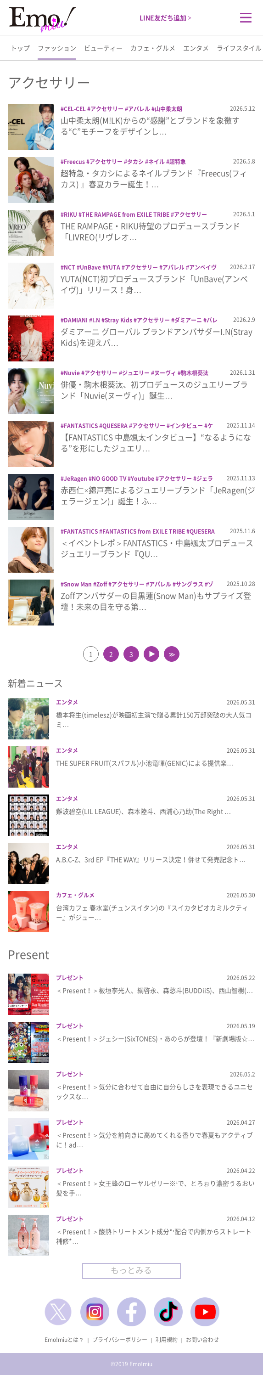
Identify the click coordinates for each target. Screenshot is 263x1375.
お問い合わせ (202, 1340)
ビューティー (103, 47)
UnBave (90, 267)
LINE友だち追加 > (165, 17)
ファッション (57, 47)
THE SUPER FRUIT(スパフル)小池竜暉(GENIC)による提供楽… (144, 762)
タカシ (135, 162)
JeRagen (75, 478)
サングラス (189, 584)
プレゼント (70, 978)
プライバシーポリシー (119, 1340)
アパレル (139, 109)
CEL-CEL (75, 109)
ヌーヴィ (165, 373)
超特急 (177, 162)
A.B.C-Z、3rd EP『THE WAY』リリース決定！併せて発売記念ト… (151, 859)
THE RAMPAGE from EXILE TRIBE (125, 214)
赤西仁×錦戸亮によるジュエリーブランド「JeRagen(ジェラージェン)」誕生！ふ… (158, 495)
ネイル (156, 162)
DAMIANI (76, 320)
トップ (20, 47)
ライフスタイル (239, 47)
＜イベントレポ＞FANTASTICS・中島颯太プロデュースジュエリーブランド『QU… (157, 548)
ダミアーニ (188, 320)
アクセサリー (106, 109)
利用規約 (167, 1340)
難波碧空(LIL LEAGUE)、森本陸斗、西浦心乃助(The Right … (143, 811)
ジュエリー (136, 373)
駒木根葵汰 (194, 373)
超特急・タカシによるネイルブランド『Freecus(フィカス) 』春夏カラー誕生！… (154, 178)
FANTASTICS (81, 426)
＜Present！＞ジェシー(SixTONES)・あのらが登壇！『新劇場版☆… (155, 1038)
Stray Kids (118, 320)
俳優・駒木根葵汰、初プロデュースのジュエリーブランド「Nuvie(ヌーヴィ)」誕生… (154, 389)
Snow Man (78, 584)
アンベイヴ (203, 267)
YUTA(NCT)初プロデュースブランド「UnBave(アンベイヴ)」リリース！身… (154, 284)
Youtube (142, 478)
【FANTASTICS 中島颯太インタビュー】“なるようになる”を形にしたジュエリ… (156, 442)
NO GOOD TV (109, 478)
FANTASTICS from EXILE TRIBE (143, 531)
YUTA (113, 267)
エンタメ (196, 47)
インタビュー (186, 426)
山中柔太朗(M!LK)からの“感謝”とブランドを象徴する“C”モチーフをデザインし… (150, 125)
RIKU (70, 214)
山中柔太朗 (168, 109)
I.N (96, 320)
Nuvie (72, 373)
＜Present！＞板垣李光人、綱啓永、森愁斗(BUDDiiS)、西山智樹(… (154, 990)
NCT (69, 267)
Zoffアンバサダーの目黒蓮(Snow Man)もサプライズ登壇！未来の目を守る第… (156, 601)
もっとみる (131, 1270)
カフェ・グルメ (152, 47)
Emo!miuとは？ (64, 1340)
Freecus (74, 162)
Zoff (101, 584)
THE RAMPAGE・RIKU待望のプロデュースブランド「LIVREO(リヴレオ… (150, 231)
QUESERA (115, 426)
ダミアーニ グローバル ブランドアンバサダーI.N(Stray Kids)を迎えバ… (156, 337)
